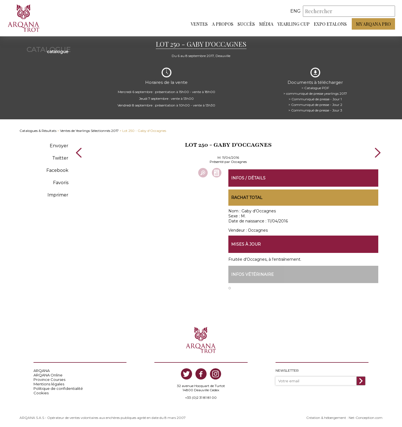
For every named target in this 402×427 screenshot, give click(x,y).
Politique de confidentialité (58, 388)
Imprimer (57, 195)
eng (295, 11)
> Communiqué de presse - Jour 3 (315, 110)
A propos (222, 24)
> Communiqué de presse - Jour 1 (315, 99)
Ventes (199, 24)
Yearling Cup (293, 24)
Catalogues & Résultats (38, 131)
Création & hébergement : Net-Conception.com (344, 418)
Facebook (57, 170)
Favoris (60, 182)
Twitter (60, 158)
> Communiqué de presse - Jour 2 (315, 105)
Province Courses (49, 379)
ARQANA (42, 370)
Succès (246, 24)
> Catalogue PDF (315, 88)
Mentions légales (49, 384)
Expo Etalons (330, 24)
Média (266, 24)
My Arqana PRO (373, 24)
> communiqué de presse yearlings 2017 (315, 93)
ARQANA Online (48, 375)
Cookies (41, 393)
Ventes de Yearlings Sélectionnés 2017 (89, 131)
